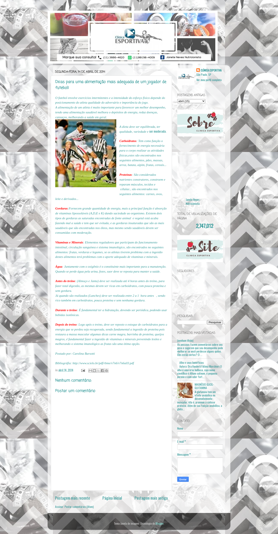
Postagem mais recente (72, 498)
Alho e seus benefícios (191, 362)
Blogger (160, 523)
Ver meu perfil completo (209, 80)
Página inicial (112, 498)
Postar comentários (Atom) (79, 506)
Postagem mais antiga (151, 498)
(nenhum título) (185, 340)
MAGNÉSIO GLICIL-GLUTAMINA (204, 386)
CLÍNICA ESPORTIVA (211, 70)
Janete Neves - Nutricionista (193, 201)
